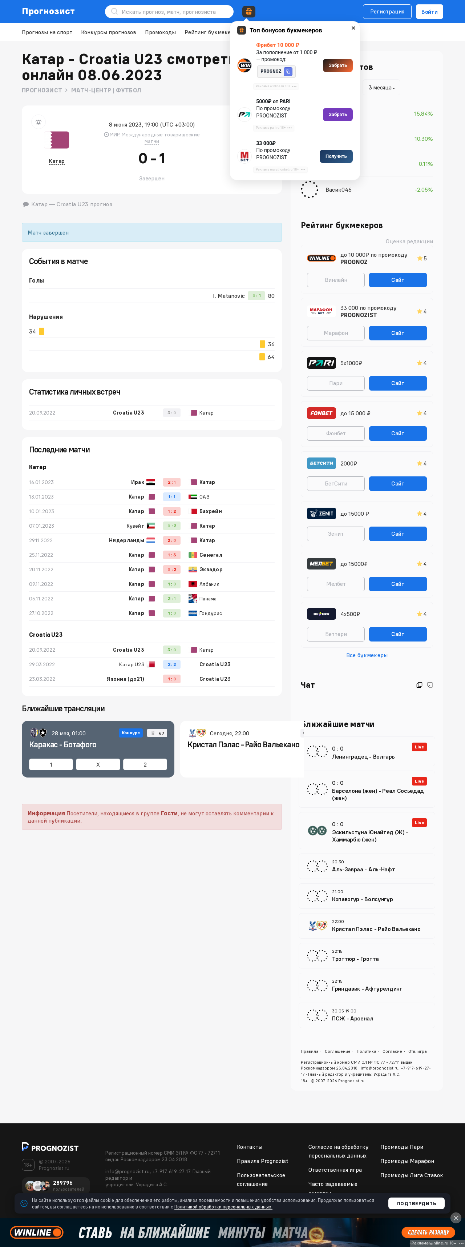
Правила (310, 1051)
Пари (336, 383)
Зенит (336, 533)
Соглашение (338, 1051)
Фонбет (336, 433)
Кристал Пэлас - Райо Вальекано (243, 745)
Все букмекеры (367, 655)
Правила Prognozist (262, 1160)
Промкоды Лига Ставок (411, 1175)
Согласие (392, 1051)
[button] (288, 71)
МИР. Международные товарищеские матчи (152, 137)
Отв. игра (417, 1051)
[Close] (455, 1217)
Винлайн (336, 279)
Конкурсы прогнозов (108, 32)
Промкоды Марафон (407, 1160)
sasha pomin (342, 138)
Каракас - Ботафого (62, 745)
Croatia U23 (45, 634)
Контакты (249, 1146)
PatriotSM (339, 163)
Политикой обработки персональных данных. (223, 1207)
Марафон (336, 332)
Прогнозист (48, 10)
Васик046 (339, 189)
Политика (366, 1051)
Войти (429, 11)
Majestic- (338, 113)
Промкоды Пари (401, 1146)
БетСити (336, 483)
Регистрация (387, 11)
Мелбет (336, 583)
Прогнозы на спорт (47, 32)
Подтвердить (416, 1203)
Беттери (336, 634)
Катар (57, 160)
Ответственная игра (335, 1169)
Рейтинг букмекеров (212, 32)
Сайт (398, 279)
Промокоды (160, 32)
